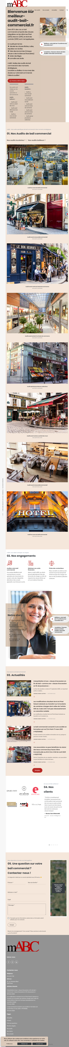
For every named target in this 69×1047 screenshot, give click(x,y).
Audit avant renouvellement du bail (29, 99)
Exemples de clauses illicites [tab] (14, 640)
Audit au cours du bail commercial (13, 115)
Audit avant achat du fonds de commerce (29, 111)
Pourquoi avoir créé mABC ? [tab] (16, 630)
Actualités (9, 1018)
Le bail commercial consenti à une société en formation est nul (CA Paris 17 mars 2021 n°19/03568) (22, 1007)
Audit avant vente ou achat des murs (14, 103)
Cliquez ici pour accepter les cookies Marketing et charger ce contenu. (58, 888)
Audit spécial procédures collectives (29, 117)
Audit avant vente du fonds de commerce (29, 105)
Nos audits (9, 1028)
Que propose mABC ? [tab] (16, 621)
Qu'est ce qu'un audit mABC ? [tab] (15, 635)
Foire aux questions (12, 1023)
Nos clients (10, 1031)
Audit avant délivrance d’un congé (14, 109)
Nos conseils (10, 1034)
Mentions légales (11, 1026)
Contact (9, 1020)
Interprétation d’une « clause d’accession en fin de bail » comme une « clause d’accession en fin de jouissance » (21, 991)
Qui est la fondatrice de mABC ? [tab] (16, 625)
